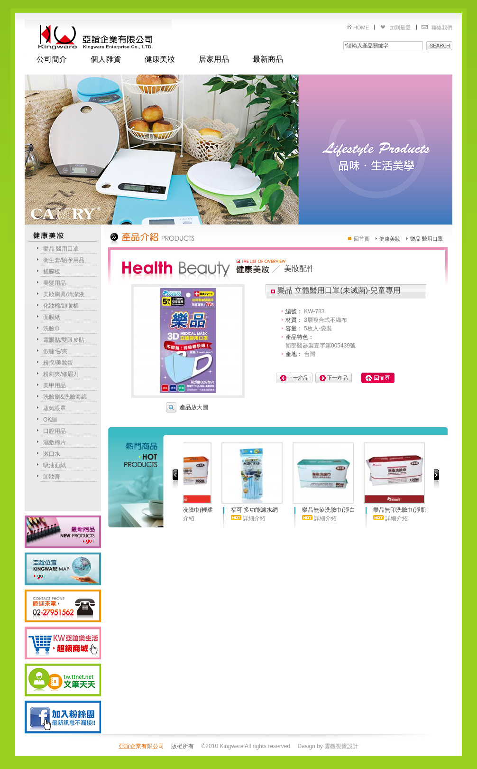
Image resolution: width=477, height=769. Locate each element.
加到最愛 (400, 27)
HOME (361, 27)
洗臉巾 (51, 328)
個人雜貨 (106, 59)
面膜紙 (51, 317)
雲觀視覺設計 (341, 746)
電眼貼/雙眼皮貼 (63, 340)
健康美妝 (160, 59)
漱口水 (51, 453)
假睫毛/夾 (55, 351)
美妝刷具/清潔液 (63, 294)
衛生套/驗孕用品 (63, 260)
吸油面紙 (54, 465)
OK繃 (50, 419)
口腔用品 (54, 431)
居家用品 (214, 59)
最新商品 (268, 59)
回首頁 (361, 239)
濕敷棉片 (54, 442)
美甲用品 (54, 385)
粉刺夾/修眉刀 (61, 374)
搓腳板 (51, 271)
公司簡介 (52, 59)
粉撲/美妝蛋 (58, 362)
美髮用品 (54, 283)
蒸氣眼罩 (54, 408)
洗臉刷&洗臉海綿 (65, 397)
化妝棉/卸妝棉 (61, 305)
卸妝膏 (51, 476)
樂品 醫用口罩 (61, 248)
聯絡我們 (441, 27)
